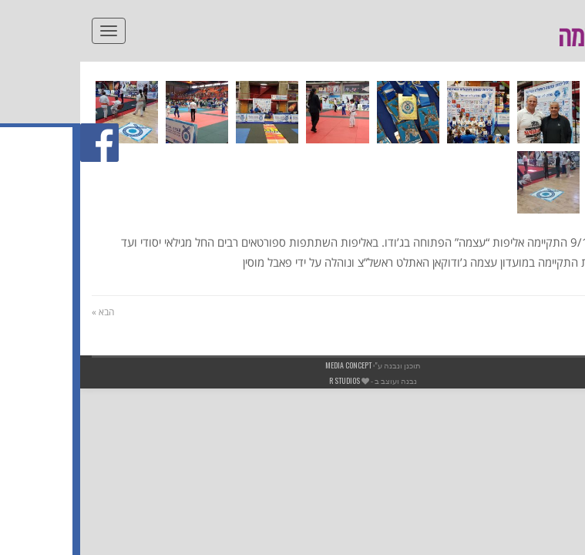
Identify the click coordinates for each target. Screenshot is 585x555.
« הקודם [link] (558, 311)
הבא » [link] (23, 311)
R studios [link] (264, 380)
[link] (565, 59)
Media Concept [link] (268, 365)
